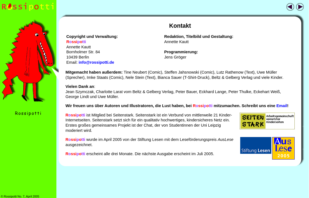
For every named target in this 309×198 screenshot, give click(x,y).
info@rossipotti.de (96, 62)
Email (281, 106)
